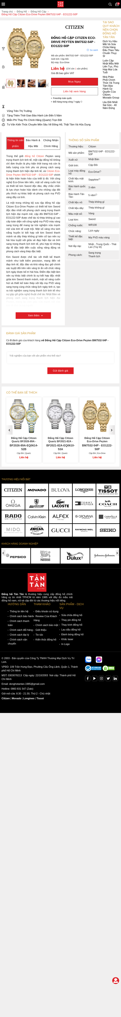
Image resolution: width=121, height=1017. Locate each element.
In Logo (65, 644)
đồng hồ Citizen (34, 156)
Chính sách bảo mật (46, 625)
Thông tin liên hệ (19, 611)
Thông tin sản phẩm (15, 143)
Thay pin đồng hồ (71, 620)
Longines (28, 698)
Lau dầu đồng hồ (71, 629)
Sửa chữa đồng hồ (71, 615)
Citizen (6, 698)
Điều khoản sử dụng (46, 611)
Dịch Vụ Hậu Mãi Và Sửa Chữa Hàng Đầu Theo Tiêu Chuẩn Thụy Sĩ (60, 48)
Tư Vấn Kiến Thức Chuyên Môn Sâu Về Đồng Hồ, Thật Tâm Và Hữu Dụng (46, 124)
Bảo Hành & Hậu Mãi (33, 143)
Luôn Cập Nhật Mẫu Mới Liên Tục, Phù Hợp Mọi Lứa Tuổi (60, 66)
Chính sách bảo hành (22, 616)
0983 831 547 (18, 688)
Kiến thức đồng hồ (45, 639)
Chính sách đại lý (19, 634)
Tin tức (39, 634)
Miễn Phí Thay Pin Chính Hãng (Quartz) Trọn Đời (32, 120)
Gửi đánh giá (60, 370)
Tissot (40, 698)
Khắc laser (67, 639)
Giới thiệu (40, 630)
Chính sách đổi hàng (21, 630)
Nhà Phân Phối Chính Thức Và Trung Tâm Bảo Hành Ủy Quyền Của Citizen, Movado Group (60, 87)
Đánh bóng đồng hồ (72, 634)
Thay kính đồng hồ (71, 624)
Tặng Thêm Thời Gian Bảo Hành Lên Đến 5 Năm (32, 115)
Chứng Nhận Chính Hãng (50, 143)
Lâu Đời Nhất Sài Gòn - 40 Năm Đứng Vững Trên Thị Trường (60, 106)
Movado (16, 698)
